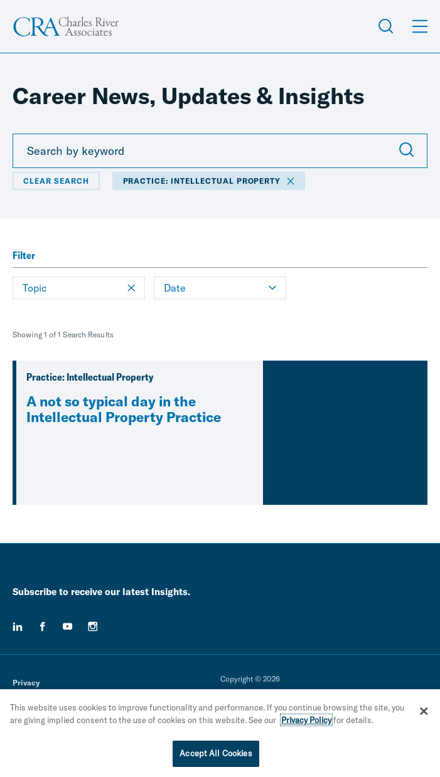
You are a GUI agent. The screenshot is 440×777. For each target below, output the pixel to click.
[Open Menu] (419, 26)
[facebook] (43, 626)
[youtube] (68, 626)
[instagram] (93, 626)
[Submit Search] (406, 151)
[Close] (424, 711)
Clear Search (56, 181)
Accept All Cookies (216, 754)
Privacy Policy (306, 721)
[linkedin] (18, 626)
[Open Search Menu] (386, 26)
